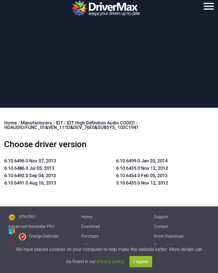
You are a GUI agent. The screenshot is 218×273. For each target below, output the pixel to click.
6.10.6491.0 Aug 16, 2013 (30, 183)
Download (90, 226)
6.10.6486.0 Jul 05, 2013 (29, 168)
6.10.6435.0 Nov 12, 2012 (142, 168)
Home (86, 217)
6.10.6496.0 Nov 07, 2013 (30, 161)
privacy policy (110, 261)
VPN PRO (22, 217)
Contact (161, 226)
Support (161, 217)
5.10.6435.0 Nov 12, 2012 (142, 183)
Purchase (89, 236)
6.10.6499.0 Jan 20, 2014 (141, 161)
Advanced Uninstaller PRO (32, 226)
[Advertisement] (109, 65)
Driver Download (168, 236)
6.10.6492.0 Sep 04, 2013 (30, 175)
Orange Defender (39, 236)
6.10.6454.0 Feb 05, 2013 (141, 175)
